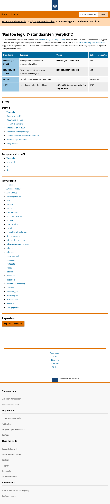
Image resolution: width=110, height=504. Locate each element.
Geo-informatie (13, 236)
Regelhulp (10, 279)
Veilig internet (12, 143)
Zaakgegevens (12, 307)
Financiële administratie (17, 232)
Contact (5, 435)
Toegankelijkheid (9, 449)
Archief (9, 476)
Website (10, 303)
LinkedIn (55, 360)
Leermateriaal (12, 256)
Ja (7, 166)
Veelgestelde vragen (10, 404)
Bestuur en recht (13, 116)
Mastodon (55, 363)
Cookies (5, 460)
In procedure (12, 162)
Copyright (6, 465)
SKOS (5, 85)
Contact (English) (9, 496)
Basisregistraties (13, 196)
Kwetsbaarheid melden (11, 454)
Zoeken (103, 14)
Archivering (11, 192)
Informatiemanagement (17, 244)
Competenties (12, 212)
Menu (15, 14)
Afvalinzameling (13, 188)
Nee (8, 170)
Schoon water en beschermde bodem (22, 135)
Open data (6, 471)
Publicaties (6, 424)
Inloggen (10, 248)
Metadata (10, 264)
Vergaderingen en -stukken (13, 429)
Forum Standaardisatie (14, 21)
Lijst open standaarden (42, 21)
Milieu (9, 267)
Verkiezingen (12, 291)
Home (4, 14)
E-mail (9, 228)
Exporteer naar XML (13, 323)
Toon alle (10, 112)
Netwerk (10, 271)
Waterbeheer (12, 299)
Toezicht (10, 287)
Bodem (9, 204)
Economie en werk (14, 123)
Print (55, 356)
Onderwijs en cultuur (15, 127)
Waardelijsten (12, 295)
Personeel (10, 275)
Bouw (9, 208)
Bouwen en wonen (14, 120)
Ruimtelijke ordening (15, 283)
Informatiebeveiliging (15, 240)
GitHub (55, 367)
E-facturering (12, 224)
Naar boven (55, 353)
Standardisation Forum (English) (15, 490)
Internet (10, 252)
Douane (9, 220)
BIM (8, 200)
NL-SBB (6, 79)
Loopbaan (10, 260)
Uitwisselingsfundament (17, 139)
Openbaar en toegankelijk (17, 131)
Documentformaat (14, 216)
